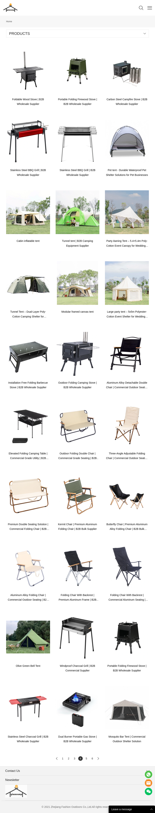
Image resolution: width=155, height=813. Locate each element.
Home (9, 21)
